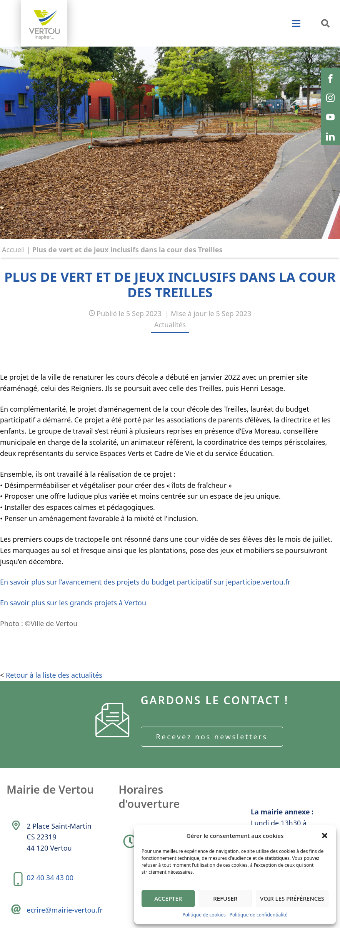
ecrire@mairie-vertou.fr (65, 910)
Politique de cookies (203, 914)
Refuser (225, 898)
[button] (324, 835)
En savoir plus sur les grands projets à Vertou (73, 602)
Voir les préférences (292, 898)
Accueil (13, 249)
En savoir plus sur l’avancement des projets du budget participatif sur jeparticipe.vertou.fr (145, 581)
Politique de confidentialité (259, 914)
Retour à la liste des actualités (54, 675)
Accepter (168, 898)
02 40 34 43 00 (50, 877)
